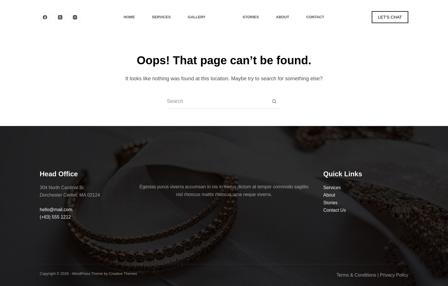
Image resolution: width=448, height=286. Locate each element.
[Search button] (274, 102)
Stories (330, 202)
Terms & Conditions (356, 275)
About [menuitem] (282, 17)
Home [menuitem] (129, 17)
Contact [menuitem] (315, 17)
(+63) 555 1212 (55, 217)
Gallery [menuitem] (196, 17)
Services (332, 187)
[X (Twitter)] (60, 17)
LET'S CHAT (390, 17)
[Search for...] (217, 102)
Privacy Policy (394, 275)
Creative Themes (123, 273)
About (329, 195)
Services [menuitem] (161, 17)
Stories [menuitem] (251, 17)
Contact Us (334, 210)
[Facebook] (45, 17)
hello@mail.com (56, 209)
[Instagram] (75, 17)
